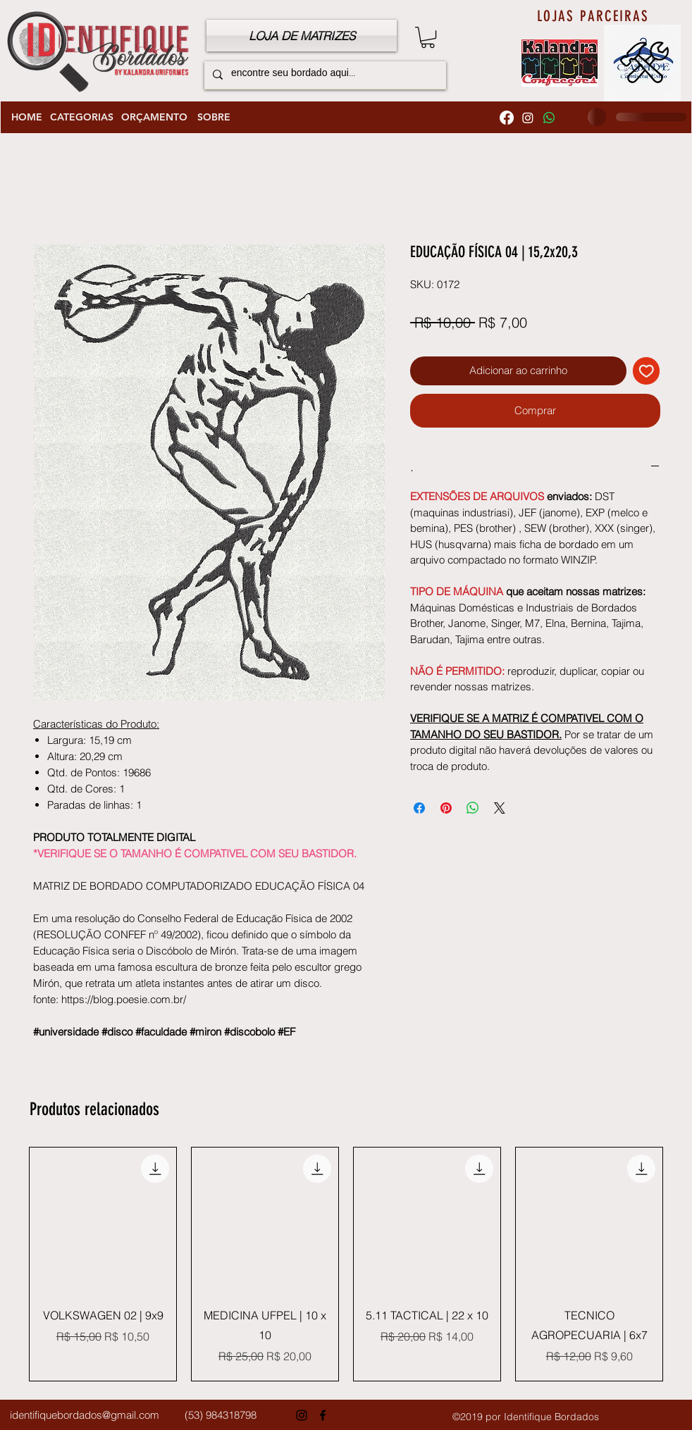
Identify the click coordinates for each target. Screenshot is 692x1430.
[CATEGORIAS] (81, 117)
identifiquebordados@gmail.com (84, 1415)
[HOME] (27, 117)
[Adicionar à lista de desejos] (646, 370)
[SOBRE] (213, 117)
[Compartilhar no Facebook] (419, 808)
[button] (427, 37)
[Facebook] (507, 118)
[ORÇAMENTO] (154, 117)
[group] (346, 1264)
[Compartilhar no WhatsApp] (472, 808)
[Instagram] (528, 118)
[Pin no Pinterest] (446, 808)
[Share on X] (499, 808)
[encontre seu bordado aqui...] (323, 74)
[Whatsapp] (549, 118)
